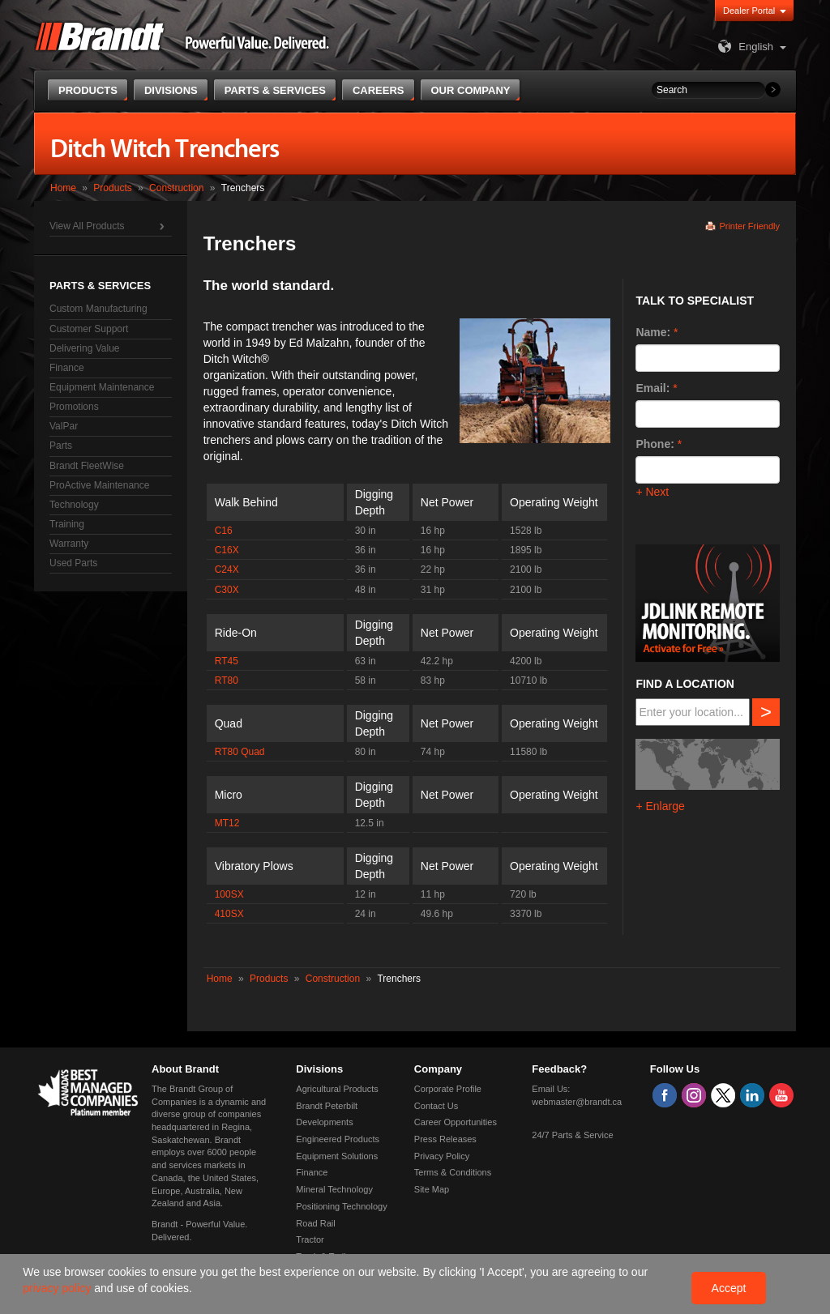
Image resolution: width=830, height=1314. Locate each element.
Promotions (74, 406)
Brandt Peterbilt (326, 1106)
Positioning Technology (341, 1206)
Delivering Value (84, 348)
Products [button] (88, 90)
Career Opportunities (455, 1122)
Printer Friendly (749, 226)
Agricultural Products (337, 1089)
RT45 (226, 661)
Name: (652, 332)
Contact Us (436, 1106)
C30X (227, 589)
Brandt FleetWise (86, 465)
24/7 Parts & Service (572, 1135)
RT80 (226, 680)
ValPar (63, 426)
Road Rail (315, 1223)
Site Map (431, 1189)
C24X (227, 569)
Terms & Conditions (452, 1172)
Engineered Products (337, 1139)
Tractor (309, 1239)
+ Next (652, 491)
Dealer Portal (749, 10)
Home (63, 188)
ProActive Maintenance (99, 485)
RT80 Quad (240, 751)
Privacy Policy (441, 1156)
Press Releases (445, 1139)
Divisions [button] (171, 90)
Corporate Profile (447, 1089)
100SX (229, 894)
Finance (66, 367)
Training (66, 524)
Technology (74, 504)
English (743, 47)
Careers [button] (378, 90)
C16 (224, 530)
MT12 (227, 823)
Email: (652, 388)
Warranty (68, 543)
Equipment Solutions (337, 1156)
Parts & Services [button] (275, 90)
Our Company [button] (471, 90)
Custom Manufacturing (98, 308)
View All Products (87, 226)
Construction (176, 188)
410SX (229, 913)
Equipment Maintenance (101, 387)
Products (112, 188)
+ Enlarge (659, 806)
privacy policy (58, 1288)
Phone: (654, 443)
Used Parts (73, 563)
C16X (227, 550)
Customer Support (88, 329)
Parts (60, 445)
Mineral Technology (334, 1189)
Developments (324, 1122)
